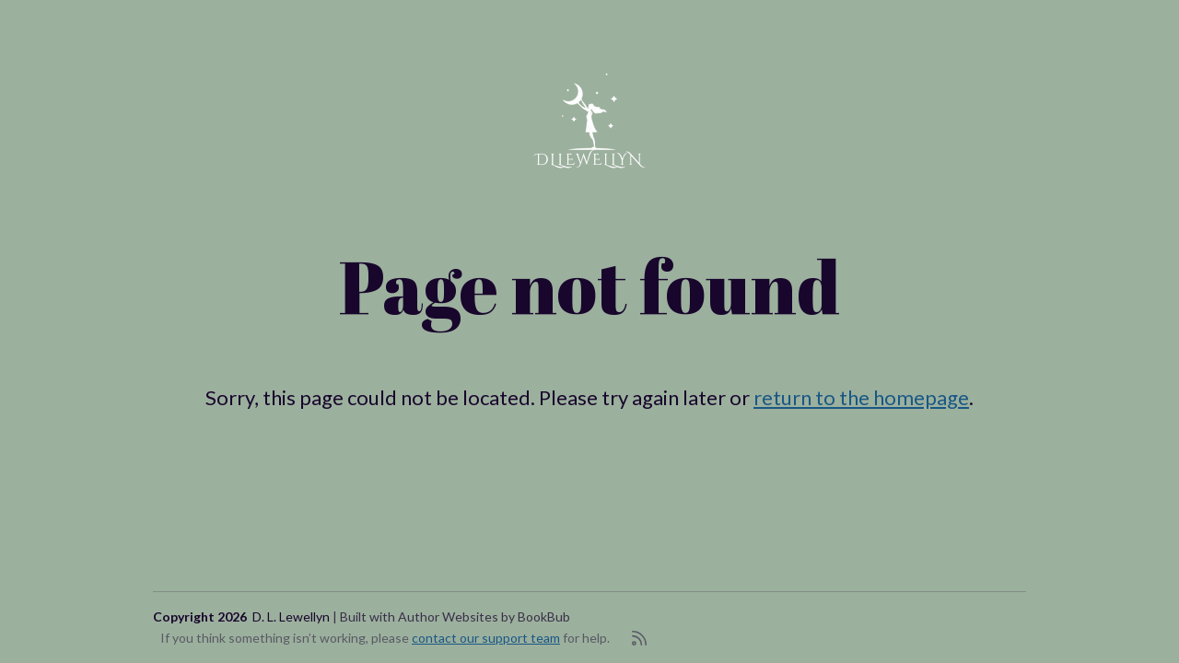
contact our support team (486, 638)
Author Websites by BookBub (484, 616)
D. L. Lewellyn (291, 616)
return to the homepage (861, 397)
